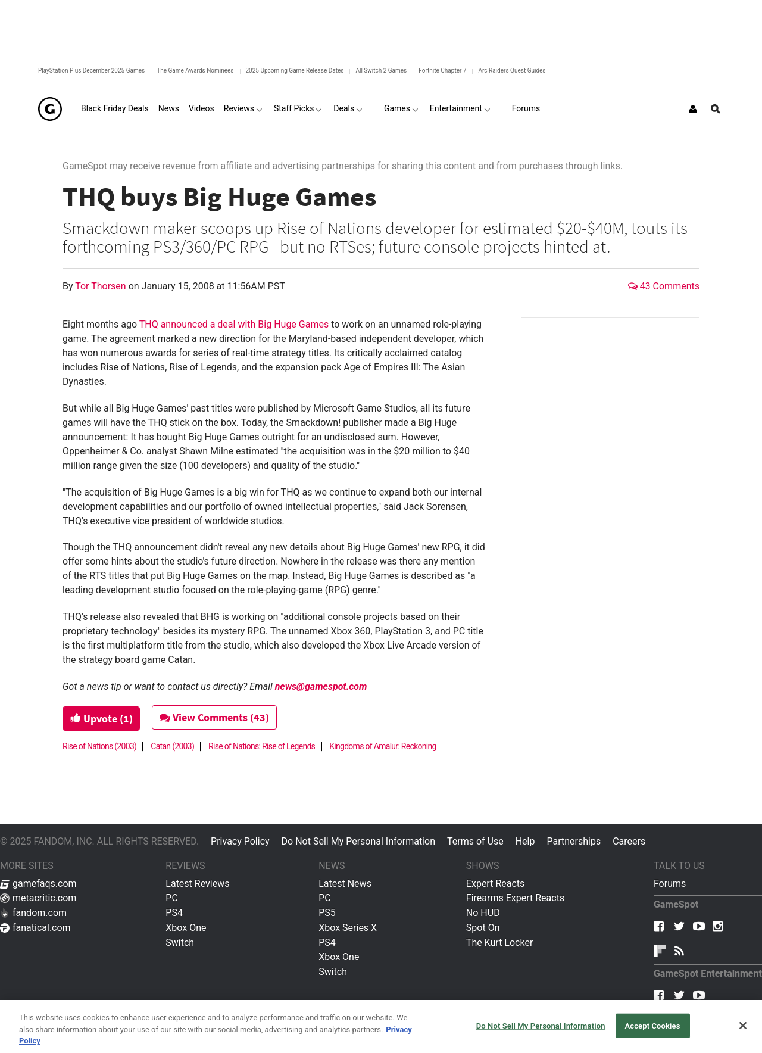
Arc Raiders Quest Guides (511, 70)
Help (525, 841)
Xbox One (185, 927)
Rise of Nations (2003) (99, 746)
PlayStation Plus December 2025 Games (91, 70)
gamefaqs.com (38, 883)
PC (171, 898)
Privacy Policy (240, 841)
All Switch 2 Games (381, 70)
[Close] (743, 1025)
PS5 (327, 912)
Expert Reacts (495, 883)
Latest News (344, 883)
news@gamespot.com (321, 686)
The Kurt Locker (499, 942)
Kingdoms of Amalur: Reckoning (382, 746)
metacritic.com (38, 898)
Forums (670, 883)
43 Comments (663, 286)
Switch (179, 942)
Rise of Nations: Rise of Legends (261, 746)
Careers (629, 841)
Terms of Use (475, 841)
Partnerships (573, 841)
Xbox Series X (347, 927)
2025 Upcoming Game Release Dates (295, 70)
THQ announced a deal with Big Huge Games (234, 324)
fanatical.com (35, 927)
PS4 (174, 912)
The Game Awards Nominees (195, 70)
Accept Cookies (652, 1025)
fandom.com (33, 912)
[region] (381, 1026)
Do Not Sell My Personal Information (358, 841)
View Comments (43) (215, 717)
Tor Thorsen (101, 286)
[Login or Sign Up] (693, 109)
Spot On (483, 927)
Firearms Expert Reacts (515, 898)
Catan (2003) (172, 746)
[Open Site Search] (715, 109)
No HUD (483, 912)
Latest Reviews (197, 883)
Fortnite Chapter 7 (442, 70)
